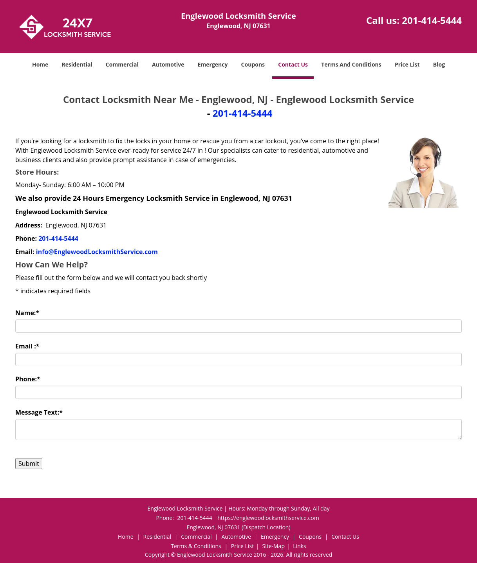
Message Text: (39, 412)
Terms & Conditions (196, 546)
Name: (27, 313)
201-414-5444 (432, 20)
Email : (27, 346)
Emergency (213, 64)
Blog (439, 64)
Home (40, 64)
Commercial (122, 64)
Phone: (27, 379)
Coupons (253, 64)
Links (299, 546)
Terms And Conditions (351, 64)
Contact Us (293, 64)
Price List (407, 64)
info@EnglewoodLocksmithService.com (97, 251)
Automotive (168, 64)
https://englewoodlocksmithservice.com (268, 517)
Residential (77, 64)
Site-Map (273, 546)
